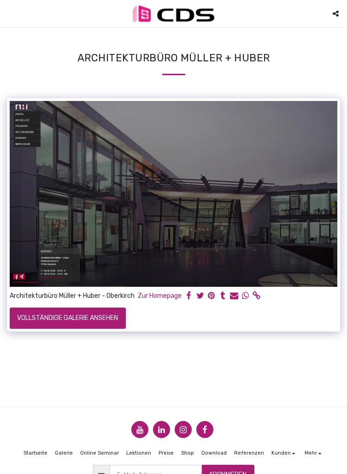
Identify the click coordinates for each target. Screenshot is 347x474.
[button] (10, 13)
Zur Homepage (160, 296)
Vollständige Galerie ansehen (67, 318)
